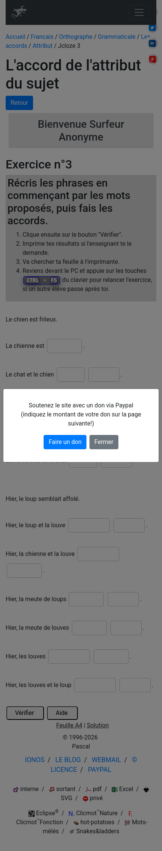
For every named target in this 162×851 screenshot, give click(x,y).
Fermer (104, 441)
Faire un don (65, 441)
